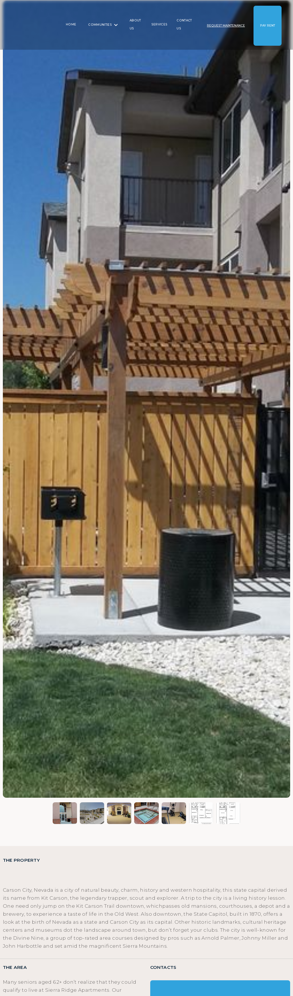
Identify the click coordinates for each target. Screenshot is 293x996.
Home (71, 24)
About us (135, 24)
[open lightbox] (146, 399)
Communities (100, 25)
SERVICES (159, 24)
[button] (102, 25)
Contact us (184, 24)
